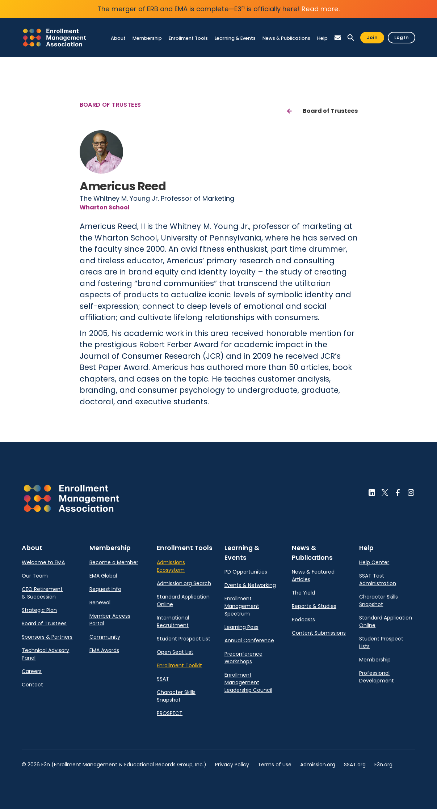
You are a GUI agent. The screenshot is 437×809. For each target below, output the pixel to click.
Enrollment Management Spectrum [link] (241, 606)
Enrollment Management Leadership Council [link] (248, 682)
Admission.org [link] (317, 764)
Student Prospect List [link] (183, 638)
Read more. (321, 8)
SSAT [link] (163, 678)
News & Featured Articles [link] (313, 575)
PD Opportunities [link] (245, 571)
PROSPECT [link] (169, 713)
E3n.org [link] (383, 764)
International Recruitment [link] (173, 621)
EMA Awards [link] (104, 650)
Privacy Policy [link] (232, 764)
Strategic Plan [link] (39, 610)
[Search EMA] (350, 37)
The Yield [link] (303, 592)
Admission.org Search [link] (184, 583)
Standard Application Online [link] (183, 600)
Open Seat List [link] (175, 652)
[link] (54, 37)
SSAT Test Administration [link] (377, 579)
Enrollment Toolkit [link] (179, 665)
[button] (337, 37)
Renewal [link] (99, 602)
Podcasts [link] (303, 619)
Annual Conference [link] (249, 640)
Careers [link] (32, 671)
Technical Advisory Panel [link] (45, 654)
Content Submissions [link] (319, 632)
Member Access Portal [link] (109, 619)
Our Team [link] (35, 575)
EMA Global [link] (103, 575)
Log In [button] (401, 37)
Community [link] (104, 636)
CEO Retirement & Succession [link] (42, 593)
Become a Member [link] (113, 562)
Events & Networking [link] (250, 585)
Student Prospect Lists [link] (381, 642)
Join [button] (372, 37)
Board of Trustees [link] (44, 623)
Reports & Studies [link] (314, 606)
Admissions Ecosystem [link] (171, 566)
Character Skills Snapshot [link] (176, 696)
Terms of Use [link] (274, 764)
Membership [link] (375, 659)
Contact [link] (32, 684)
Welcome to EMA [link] (43, 562)
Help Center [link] (374, 562)
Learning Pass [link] (241, 627)
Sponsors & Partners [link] (47, 636)
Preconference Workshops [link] (243, 657)
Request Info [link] (105, 589)
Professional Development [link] (376, 676)
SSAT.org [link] (355, 764)
